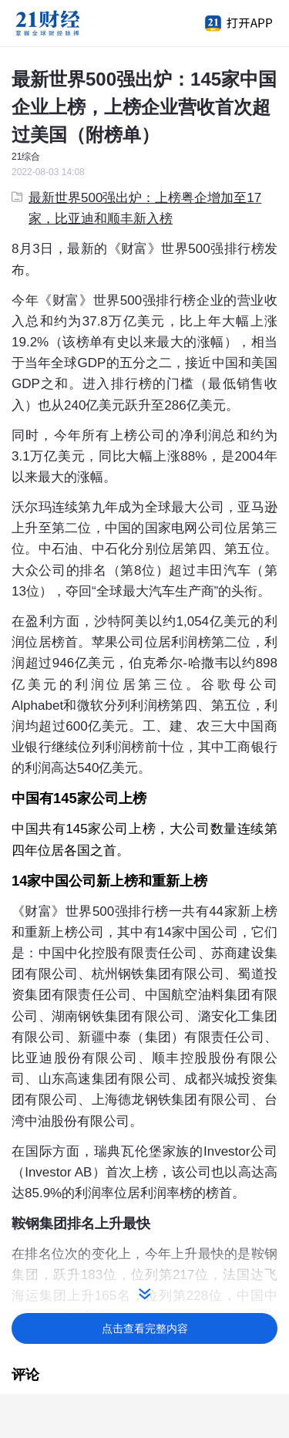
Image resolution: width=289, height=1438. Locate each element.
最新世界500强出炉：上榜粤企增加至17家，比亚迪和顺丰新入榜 (136, 208)
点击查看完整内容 (145, 1328)
